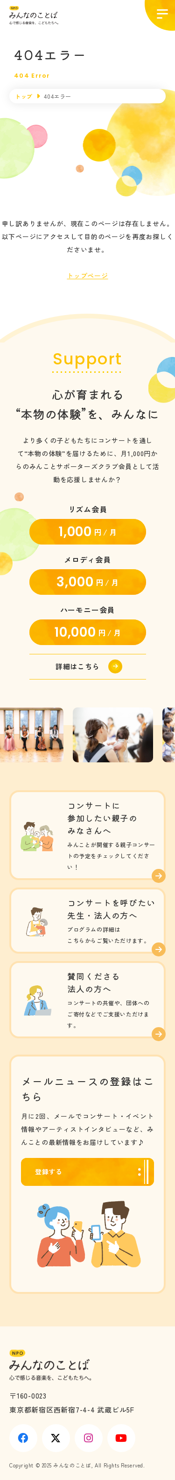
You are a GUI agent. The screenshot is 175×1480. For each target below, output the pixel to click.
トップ (24, 96)
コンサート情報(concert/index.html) (87, 835)
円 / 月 (87, 532)
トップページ (87, 275)
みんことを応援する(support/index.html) (87, 999)
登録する (49, 1171)
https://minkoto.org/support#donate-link (87, 666)
